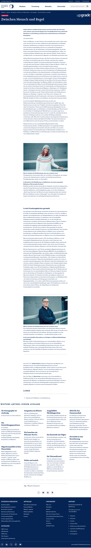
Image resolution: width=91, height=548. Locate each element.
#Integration (36, 486)
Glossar (77, 1)
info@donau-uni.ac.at (74, 509)
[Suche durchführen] (87, 6)
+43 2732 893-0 (73, 511)
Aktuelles (48, 6)
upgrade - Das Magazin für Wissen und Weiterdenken (18, 12)
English (71, 1)
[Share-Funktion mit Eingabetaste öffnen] (38, 492)
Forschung (35, 6)
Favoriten (85, 1)
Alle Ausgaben (34, 12)
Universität (61, 6)
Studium (22, 6)
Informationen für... (8, 1)
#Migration (30, 486)
